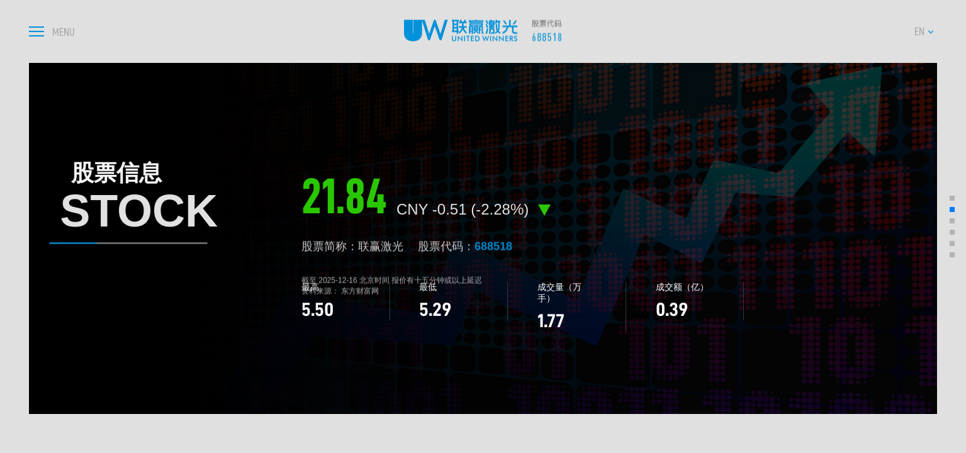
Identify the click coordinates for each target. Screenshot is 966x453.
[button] (952, 198)
